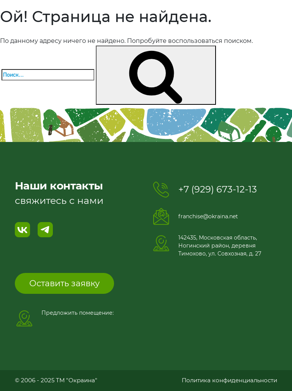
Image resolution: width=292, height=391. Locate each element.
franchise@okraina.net (208, 216)
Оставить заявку (64, 283)
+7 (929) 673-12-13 (217, 189)
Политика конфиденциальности (229, 380)
